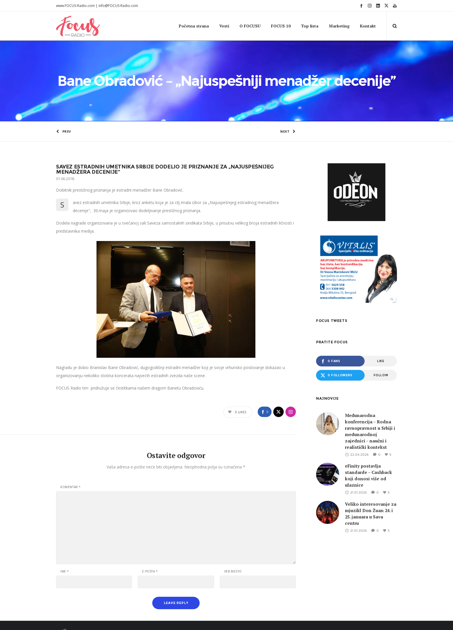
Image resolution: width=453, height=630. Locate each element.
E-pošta (150, 537)
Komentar (70, 452)
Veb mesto (233, 537)
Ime (64, 537)
